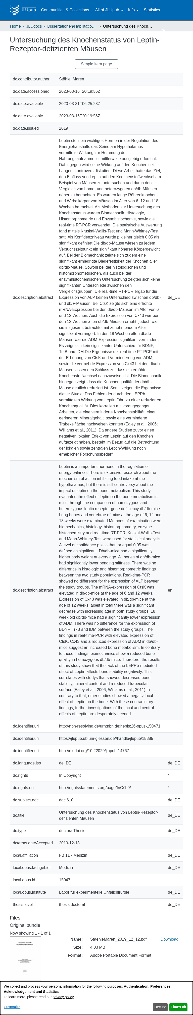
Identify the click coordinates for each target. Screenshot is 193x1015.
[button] (163, 32)
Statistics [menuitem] (152, 10)
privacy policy (63, 997)
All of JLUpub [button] (107, 10)
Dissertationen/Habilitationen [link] (72, 26)
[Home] (23, 10)
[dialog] (96, 998)
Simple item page (96, 64)
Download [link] (169, 939)
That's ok (178, 1007)
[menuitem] (108, 10)
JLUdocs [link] (34, 26)
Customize (12, 1007)
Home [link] (15, 26)
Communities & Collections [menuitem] (65, 10)
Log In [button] (174, 32)
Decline (160, 1007)
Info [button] (131, 10)
